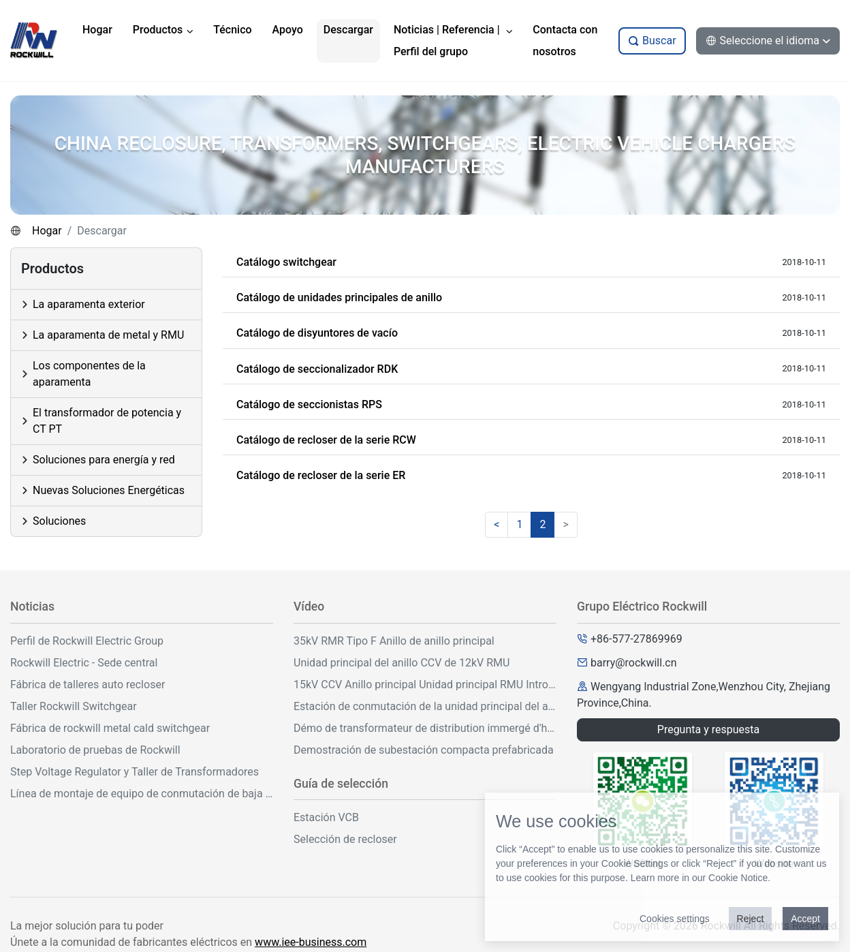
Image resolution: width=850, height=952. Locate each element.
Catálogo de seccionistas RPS (309, 404)
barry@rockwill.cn (634, 662)
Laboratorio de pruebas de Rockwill (95, 749)
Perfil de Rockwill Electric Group (86, 640)
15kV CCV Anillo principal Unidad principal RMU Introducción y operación (425, 684)
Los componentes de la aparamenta (89, 373)
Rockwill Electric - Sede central (83, 662)
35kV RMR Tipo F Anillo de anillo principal (394, 640)
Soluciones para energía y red (104, 459)
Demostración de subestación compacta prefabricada (424, 749)
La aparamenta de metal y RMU (108, 334)
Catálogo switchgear (286, 262)
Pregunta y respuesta (708, 729)
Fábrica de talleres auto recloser (87, 684)
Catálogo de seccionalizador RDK (317, 369)
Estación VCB (326, 817)
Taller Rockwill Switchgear (73, 706)
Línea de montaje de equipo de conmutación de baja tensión (141, 793)
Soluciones (59, 521)
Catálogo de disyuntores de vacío (317, 332)
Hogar (47, 230)
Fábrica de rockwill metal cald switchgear (110, 728)
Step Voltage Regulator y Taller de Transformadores (134, 771)
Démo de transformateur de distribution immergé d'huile (425, 728)
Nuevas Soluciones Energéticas (109, 490)
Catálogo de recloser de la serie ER (320, 475)
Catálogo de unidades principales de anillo (339, 297)
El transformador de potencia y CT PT (107, 420)
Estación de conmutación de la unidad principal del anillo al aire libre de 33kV (425, 706)
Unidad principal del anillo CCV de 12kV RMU (401, 662)
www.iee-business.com (310, 942)
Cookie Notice (738, 877)
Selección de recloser (345, 839)
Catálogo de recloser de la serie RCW (326, 439)
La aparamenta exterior (89, 304)
